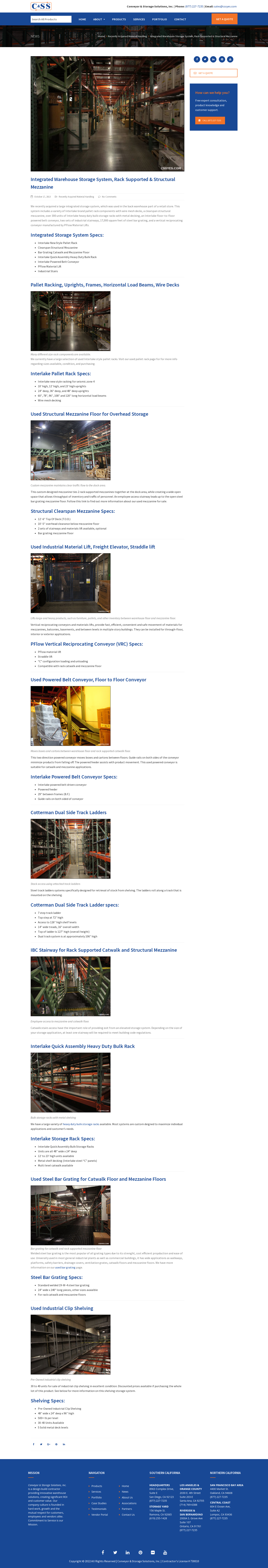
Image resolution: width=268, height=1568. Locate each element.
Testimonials (98, 1509)
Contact (180, 19)
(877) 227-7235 (194, 6)
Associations (129, 1503)
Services (139, 19)
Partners (127, 1509)
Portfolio (159, 19)
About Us (127, 1497)
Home (82, 19)
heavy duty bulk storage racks (81, 1124)
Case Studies (99, 1503)
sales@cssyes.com (225, 6)
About (97, 19)
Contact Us (128, 1514)
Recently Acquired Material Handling (76, 196)
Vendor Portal (99, 1514)
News (125, 1491)
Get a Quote (224, 19)
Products (119, 19)
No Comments (109, 196)
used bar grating (65, 1267)
